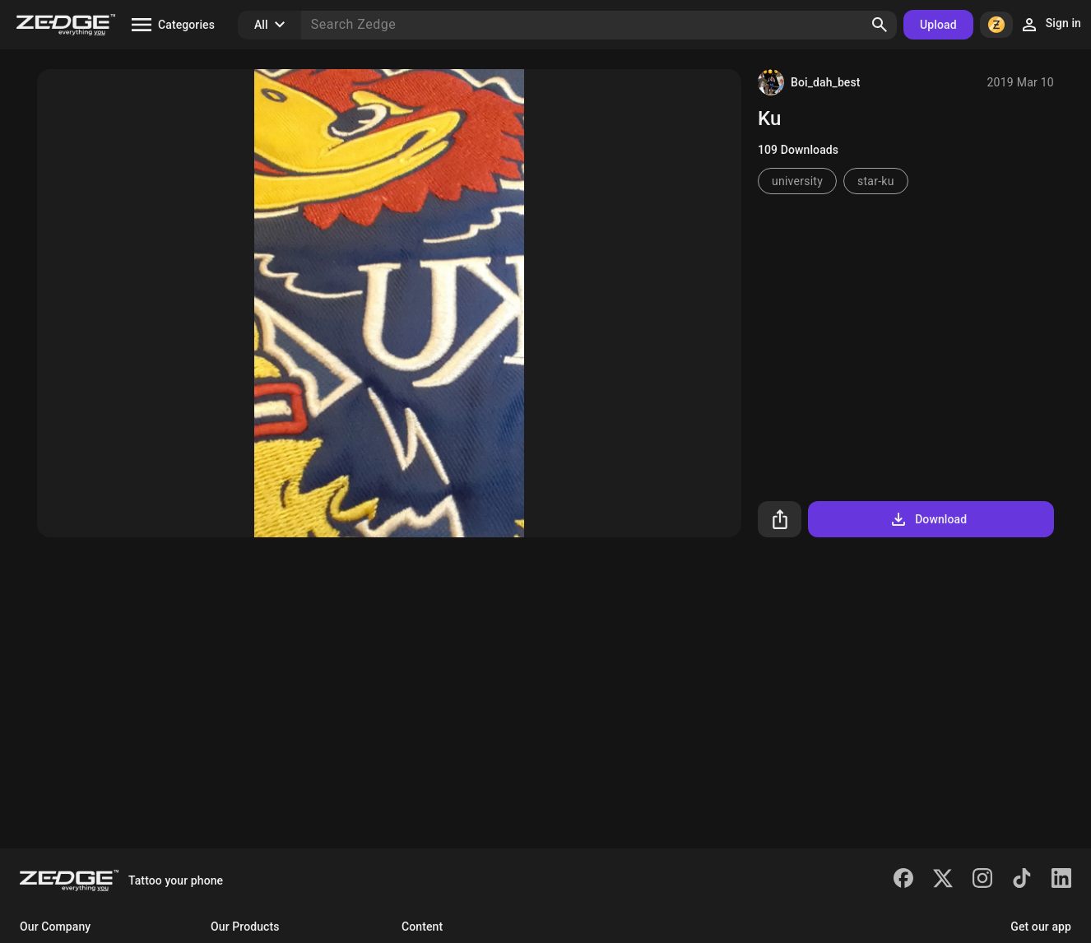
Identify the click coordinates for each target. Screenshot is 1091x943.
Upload (938, 24)
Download (928, 519)
